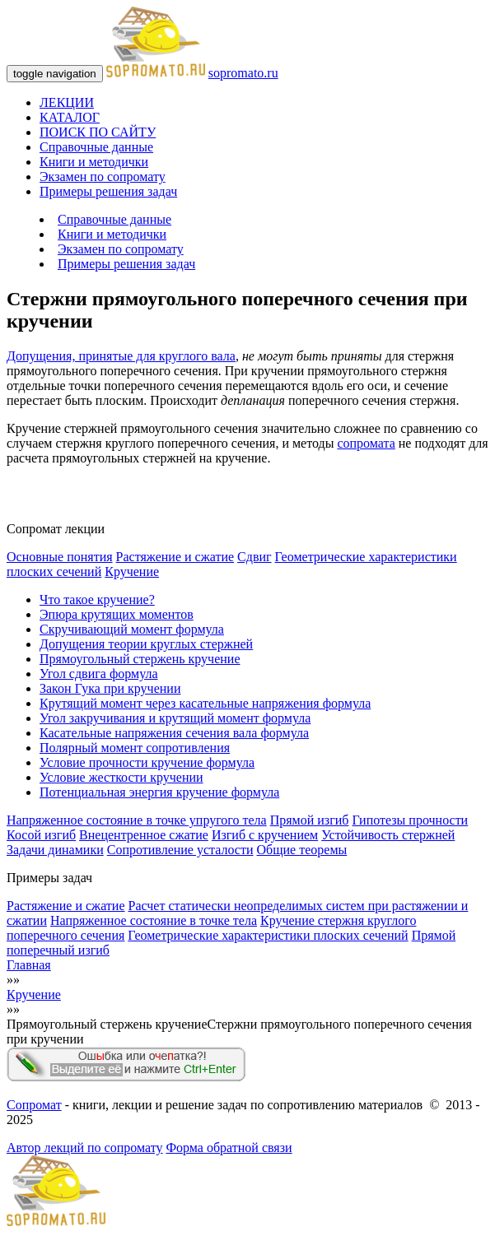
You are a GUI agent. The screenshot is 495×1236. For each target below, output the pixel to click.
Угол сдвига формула (99, 674)
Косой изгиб (41, 835)
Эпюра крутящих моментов (117, 614)
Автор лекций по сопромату (84, 1148)
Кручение (132, 572)
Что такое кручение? (97, 599)
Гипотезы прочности (410, 820)
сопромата (366, 443)
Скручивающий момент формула (132, 629)
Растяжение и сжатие (175, 557)
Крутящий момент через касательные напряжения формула (205, 703)
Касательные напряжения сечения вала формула (174, 733)
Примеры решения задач (108, 191)
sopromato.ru (243, 73)
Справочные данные (96, 147)
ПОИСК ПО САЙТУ (98, 132)
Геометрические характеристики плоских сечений (268, 935)
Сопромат (34, 1105)
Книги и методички (94, 162)
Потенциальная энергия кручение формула (159, 792)
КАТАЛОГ (70, 117)
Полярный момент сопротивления (135, 748)
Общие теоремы (302, 850)
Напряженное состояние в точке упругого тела (137, 820)
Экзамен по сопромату (103, 177)
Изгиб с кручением (265, 835)
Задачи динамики (55, 850)
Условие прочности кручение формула (147, 762)
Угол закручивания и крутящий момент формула (175, 718)
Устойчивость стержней (388, 835)
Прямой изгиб (309, 820)
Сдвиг (254, 557)
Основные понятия (60, 557)
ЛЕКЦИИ (67, 102)
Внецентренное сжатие (143, 835)
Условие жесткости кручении (121, 777)
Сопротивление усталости (180, 850)
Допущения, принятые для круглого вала (121, 356)
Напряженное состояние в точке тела (153, 920)
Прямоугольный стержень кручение (140, 659)
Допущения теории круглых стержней (146, 644)
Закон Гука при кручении (110, 688)
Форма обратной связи (229, 1148)
